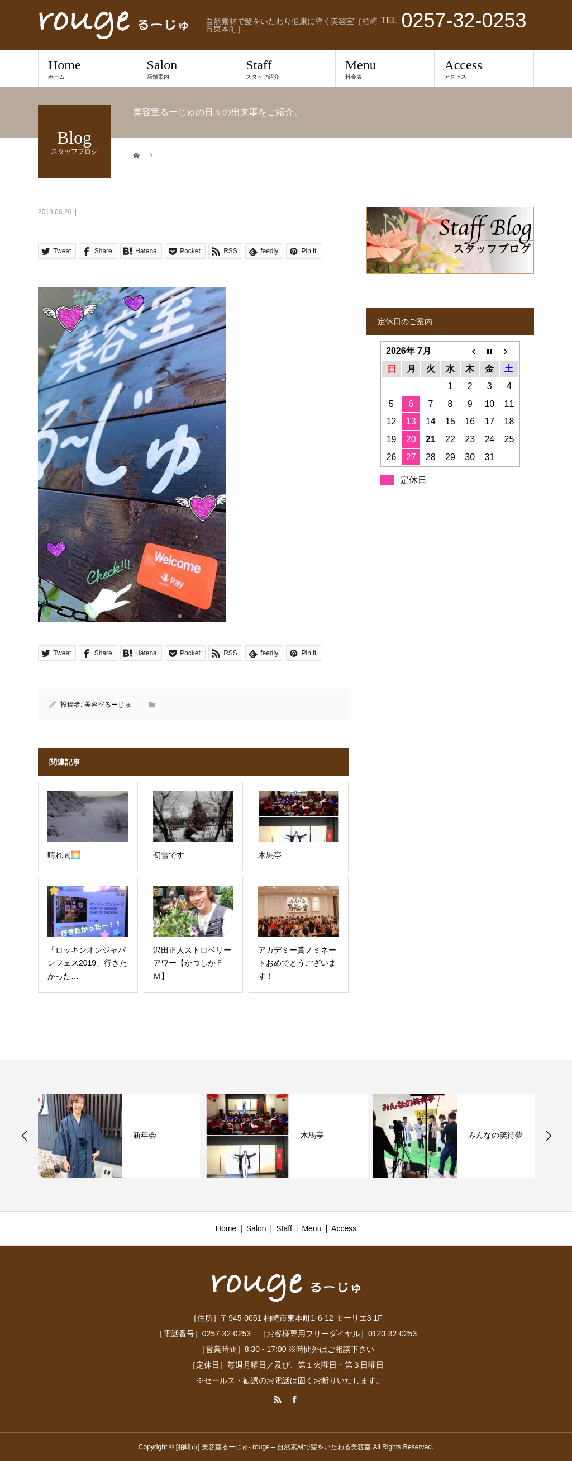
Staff (286, 69)
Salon (187, 69)
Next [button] (548, 1135)
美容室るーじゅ (107, 704)
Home (87, 69)
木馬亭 (312, 1135)
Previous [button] (24, 1135)
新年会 (144, 1135)
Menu (385, 69)
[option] (119, 1136)
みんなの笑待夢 (495, 1135)
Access (484, 69)
